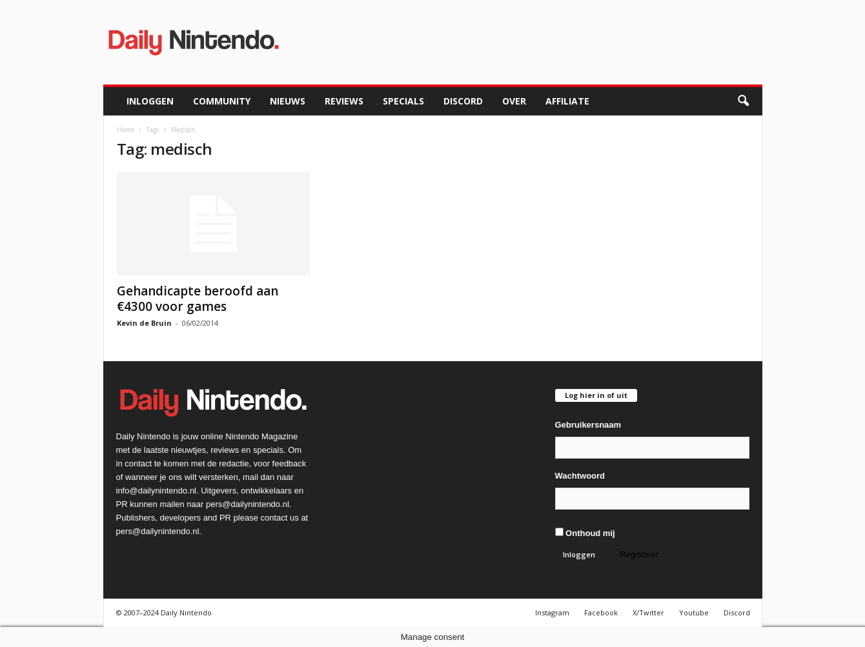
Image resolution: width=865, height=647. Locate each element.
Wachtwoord (580, 476)
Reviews (344, 101)
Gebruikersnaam (588, 425)
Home (125, 129)
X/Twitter (648, 612)
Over (514, 101)
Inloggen (150, 101)
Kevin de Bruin (144, 323)
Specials (403, 101)
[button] (743, 101)
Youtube (694, 612)
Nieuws (287, 101)
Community (221, 101)
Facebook (601, 612)
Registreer (639, 554)
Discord (463, 101)
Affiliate (567, 101)
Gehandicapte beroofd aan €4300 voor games (197, 299)
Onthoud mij (585, 533)
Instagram (552, 612)
